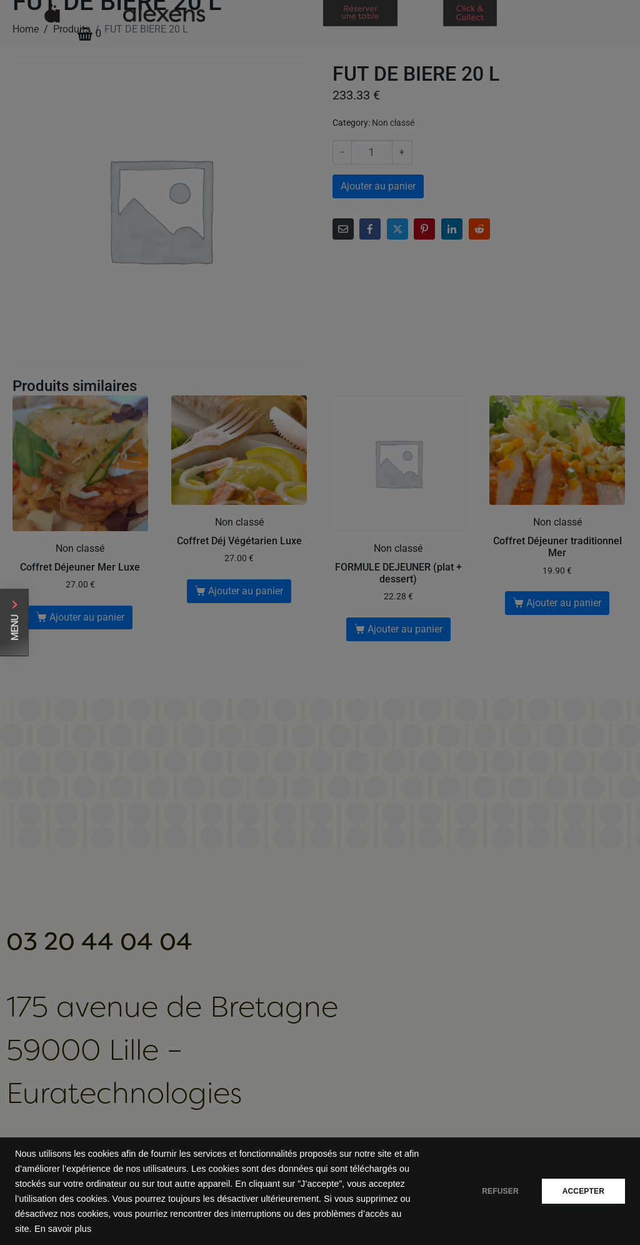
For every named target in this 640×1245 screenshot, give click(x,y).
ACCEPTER (582, 1191)
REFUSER (496, 1191)
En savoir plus (62, 1229)
